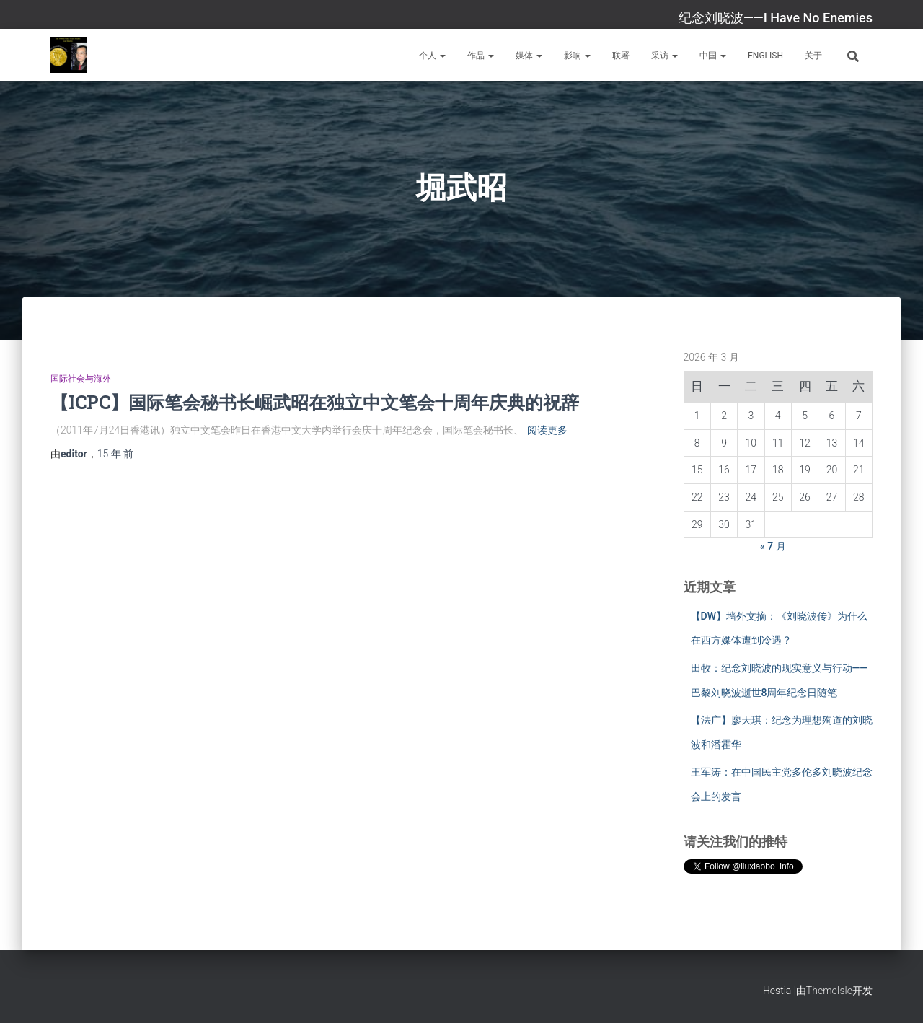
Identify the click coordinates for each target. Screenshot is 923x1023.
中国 (712, 56)
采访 (664, 56)
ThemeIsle (829, 990)
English (765, 56)
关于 (813, 56)
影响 (577, 56)
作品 (480, 56)
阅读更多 (547, 430)
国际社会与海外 (80, 379)
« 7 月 (773, 546)
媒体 (529, 56)
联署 (621, 56)
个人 (432, 56)
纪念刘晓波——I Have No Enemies (776, 17)
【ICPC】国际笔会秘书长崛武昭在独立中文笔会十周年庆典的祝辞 (314, 402)
